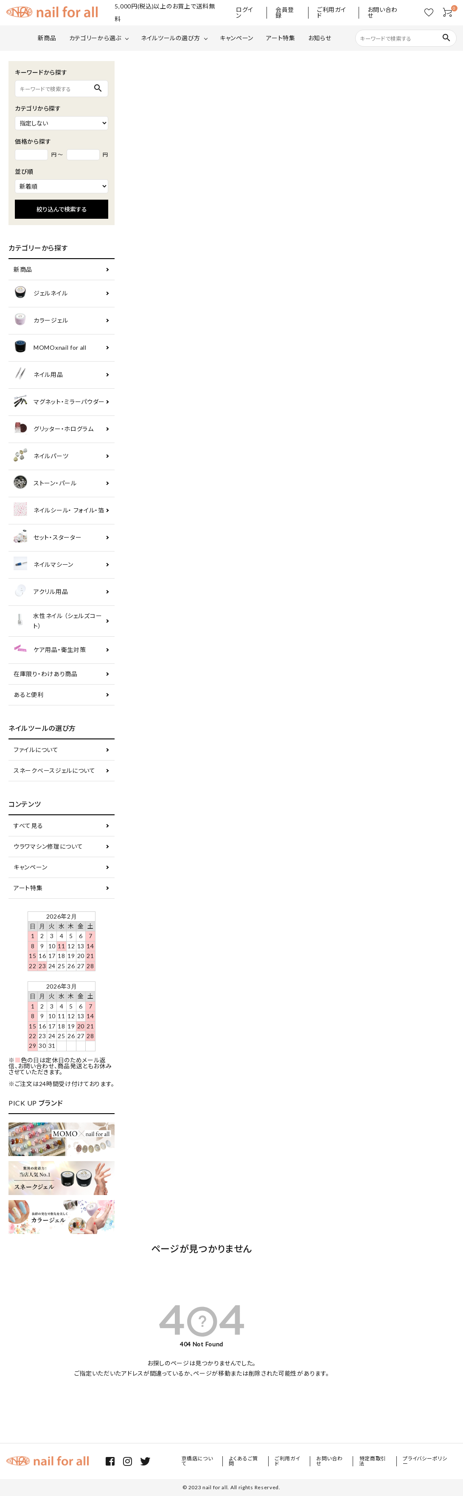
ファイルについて (36, 749)
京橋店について (197, 1461)
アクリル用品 (41, 592)
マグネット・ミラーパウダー (59, 402)
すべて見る (28, 825)
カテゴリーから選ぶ (95, 38)
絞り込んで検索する (61, 209)
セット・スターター (47, 537)
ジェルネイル (40, 293)
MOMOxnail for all (50, 348)
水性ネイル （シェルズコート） (58, 621)
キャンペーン (236, 38)
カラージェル (41, 320)
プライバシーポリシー (425, 1461)
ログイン (244, 13)
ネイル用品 (38, 375)
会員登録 (284, 13)
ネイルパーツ (41, 456)
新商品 (47, 38)
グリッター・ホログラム (54, 429)
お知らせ (319, 38)
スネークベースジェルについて (54, 770)
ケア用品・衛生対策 (50, 650)
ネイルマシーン (43, 565)
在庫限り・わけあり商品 (46, 673)
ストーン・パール (45, 483)
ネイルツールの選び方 (170, 38)
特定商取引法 (373, 1461)
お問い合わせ (383, 13)
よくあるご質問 (243, 1461)
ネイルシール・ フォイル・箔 (59, 510)
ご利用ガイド (331, 13)
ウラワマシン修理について (48, 846)
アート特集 (280, 38)
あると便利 (29, 694)
